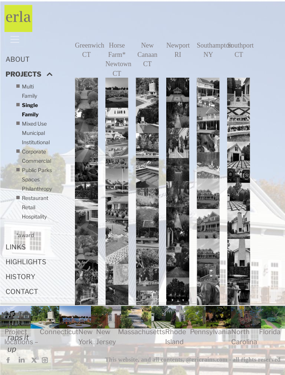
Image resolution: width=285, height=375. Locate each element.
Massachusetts (141, 332)
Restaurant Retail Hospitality (35, 216)
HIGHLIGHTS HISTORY (26, 269)
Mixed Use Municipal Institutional (36, 132)
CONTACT (22, 291)
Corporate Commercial (36, 156)
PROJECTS (23, 74)
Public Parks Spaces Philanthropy (37, 179)
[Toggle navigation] (14, 39)
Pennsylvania (210, 332)
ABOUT (18, 59)
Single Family (30, 109)
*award (25, 235)
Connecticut (59, 332)
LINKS (16, 247)
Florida (270, 332)
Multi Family (29, 91)
